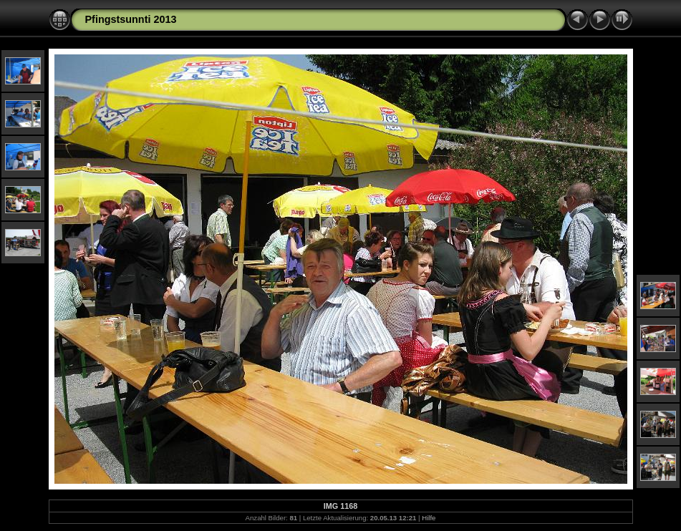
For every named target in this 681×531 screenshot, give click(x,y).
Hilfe (428, 518)
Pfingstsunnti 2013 (131, 19)
